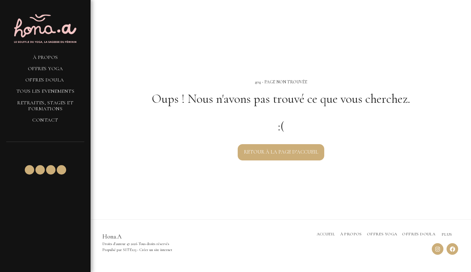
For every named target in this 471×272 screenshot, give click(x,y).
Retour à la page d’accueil (281, 152)
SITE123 (129, 249)
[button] (29, 170)
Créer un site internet (155, 249)
